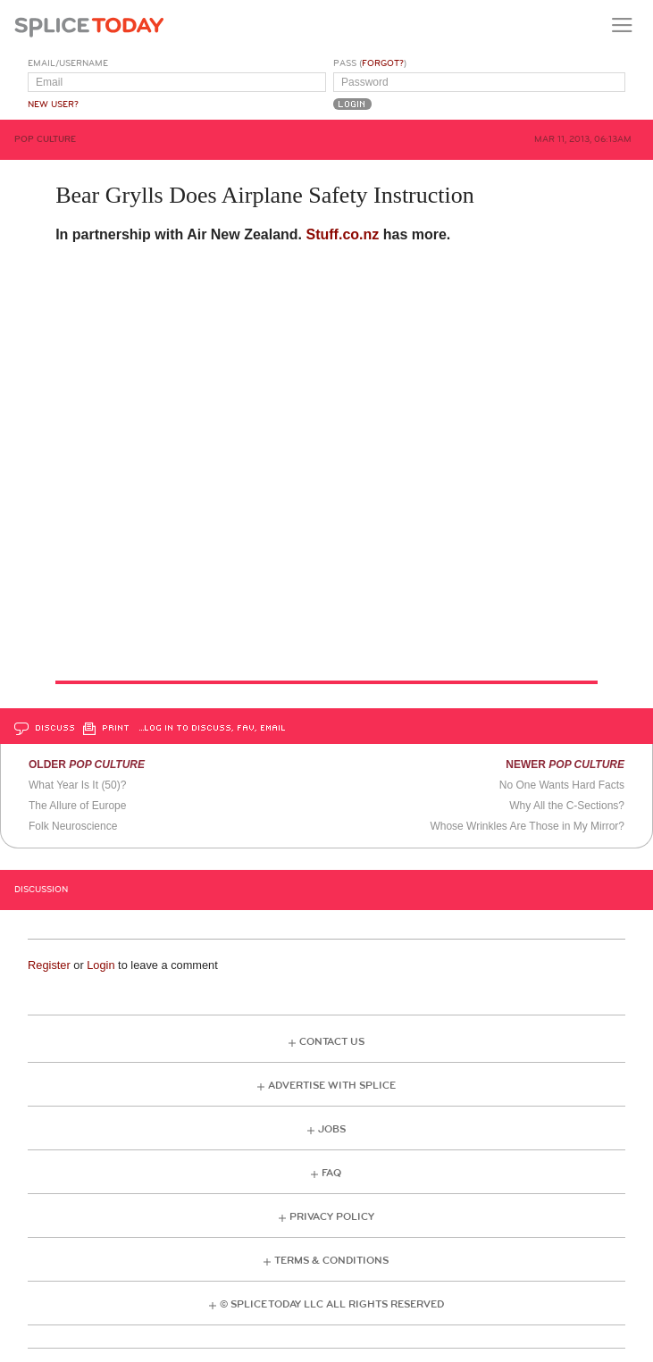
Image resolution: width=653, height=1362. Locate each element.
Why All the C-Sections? (566, 805)
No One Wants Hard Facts (561, 785)
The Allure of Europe (77, 805)
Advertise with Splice (332, 1085)
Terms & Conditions (331, 1260)
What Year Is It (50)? (77, 785)
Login (100, 965)
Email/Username (68, 63)
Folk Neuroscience (73, 826)
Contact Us (331, 1042)
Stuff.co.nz (343, 234)
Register (49, 965)
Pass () (369, 63)
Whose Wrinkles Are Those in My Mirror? (527, 826)
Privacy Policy (331, 1217)
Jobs (332, 1129)
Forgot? (383, 63)
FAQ (331, 1173)
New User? (53, 104)
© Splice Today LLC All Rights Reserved (332, 1304)
